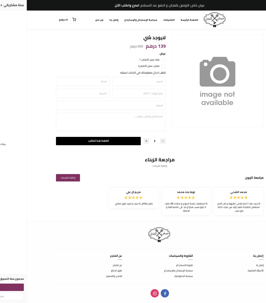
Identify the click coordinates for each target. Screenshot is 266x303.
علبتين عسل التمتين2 (122, 66)
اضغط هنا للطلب (71, 140)
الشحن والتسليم (87, 276)
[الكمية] (128, 141)
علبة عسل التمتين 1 (122, 60)
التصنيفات (142, 20)
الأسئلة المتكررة (229, 270)
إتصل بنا (87, 20)
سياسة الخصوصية (157, 276)
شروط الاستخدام (157, 265)
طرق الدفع (89, 270)
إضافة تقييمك (41, 177)
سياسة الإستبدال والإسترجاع (114, 20)
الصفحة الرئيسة (162, 20)
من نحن (72, 20)
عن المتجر (90, 265)
